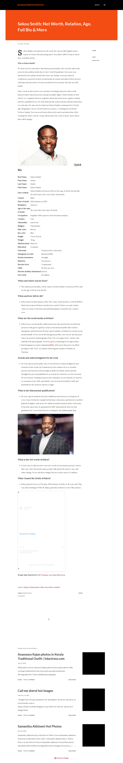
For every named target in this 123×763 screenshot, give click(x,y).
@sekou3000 (48, 345)
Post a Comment (29, 679)
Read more (72, 679)
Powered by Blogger (61, 758)
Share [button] (94, 50)
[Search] (97, 5)
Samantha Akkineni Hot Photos (40, 726)
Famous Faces (95, 60)
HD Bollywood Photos (30, 5)
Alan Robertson (58, 575)
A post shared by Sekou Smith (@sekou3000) (41, 565)
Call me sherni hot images (35, 691)
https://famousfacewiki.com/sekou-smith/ (42, 587)
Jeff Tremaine (43, 575)
